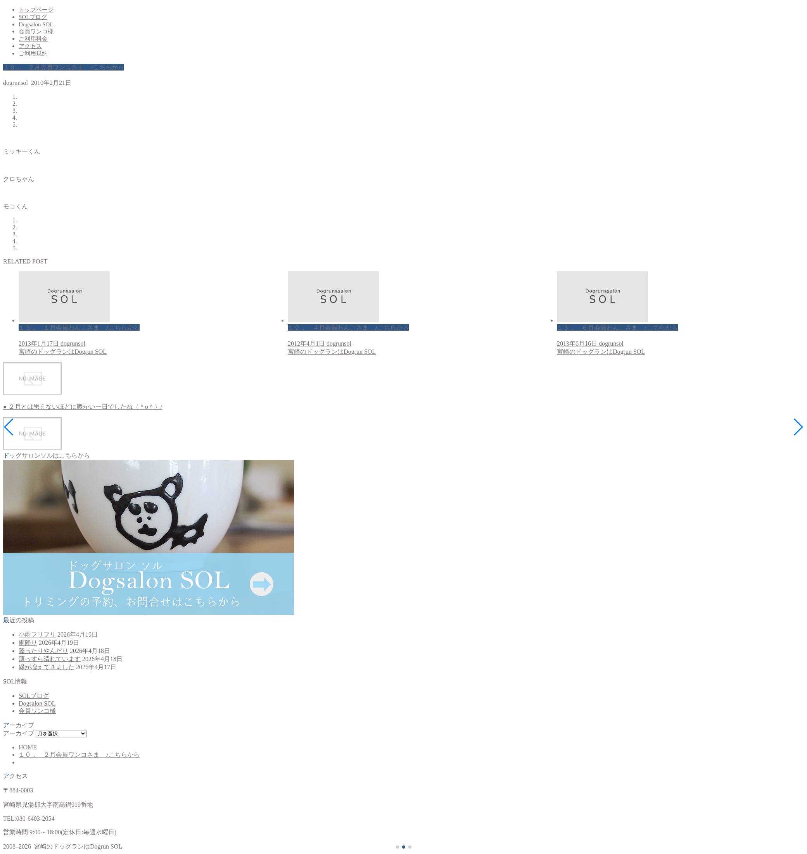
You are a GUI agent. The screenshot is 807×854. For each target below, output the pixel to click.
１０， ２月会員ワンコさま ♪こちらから (63, 67)
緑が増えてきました (46, 667)
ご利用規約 (33, 53)
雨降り (28, 642)
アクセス (30, 46)
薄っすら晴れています (50, 659)
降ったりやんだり (43, 650)
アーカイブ (18, 733)
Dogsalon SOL (36, 24)
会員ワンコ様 (36, 31)
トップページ (36, 10)
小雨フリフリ (37, 634)
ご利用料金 (33, 39)
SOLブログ (33, 17)
